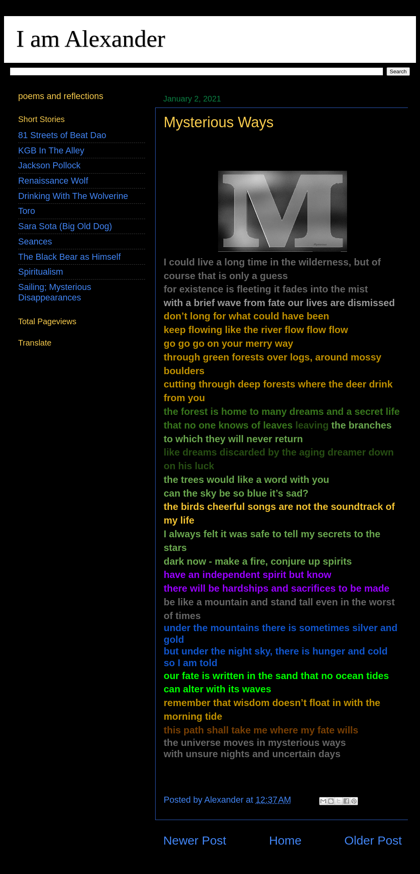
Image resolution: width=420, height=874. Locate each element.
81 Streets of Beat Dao (62, 135)
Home (285, 840)
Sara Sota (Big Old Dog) (65, 226)
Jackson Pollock (49, 165)
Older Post (373, 840)
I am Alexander (90, 38)
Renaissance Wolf (53, 181)
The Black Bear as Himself (69, 257)
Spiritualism (40, 272)
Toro (26, 211)
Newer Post (194, 840)
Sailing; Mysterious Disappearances (54, 292)
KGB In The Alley (51, 150)
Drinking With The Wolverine (73, 196)
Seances (35, 241)
